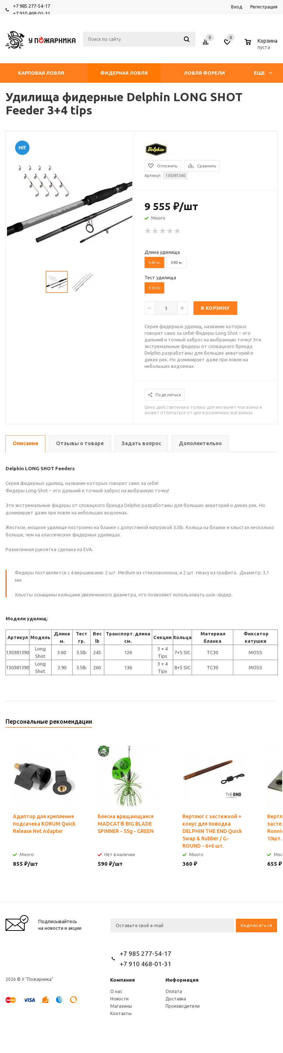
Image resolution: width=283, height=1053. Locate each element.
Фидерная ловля (124, 72)
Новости (119, 998)
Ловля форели (204, 72)
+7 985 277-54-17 (31, 5)
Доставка (175, 998)
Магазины (121, 1006)
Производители (182, 1006)
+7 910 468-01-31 (31, 13)
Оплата (173, 991)
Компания (122, 979)
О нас (116, 991)
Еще (263, 72)
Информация (182, 979)
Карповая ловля (41, 72)
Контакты (121, 1013)
